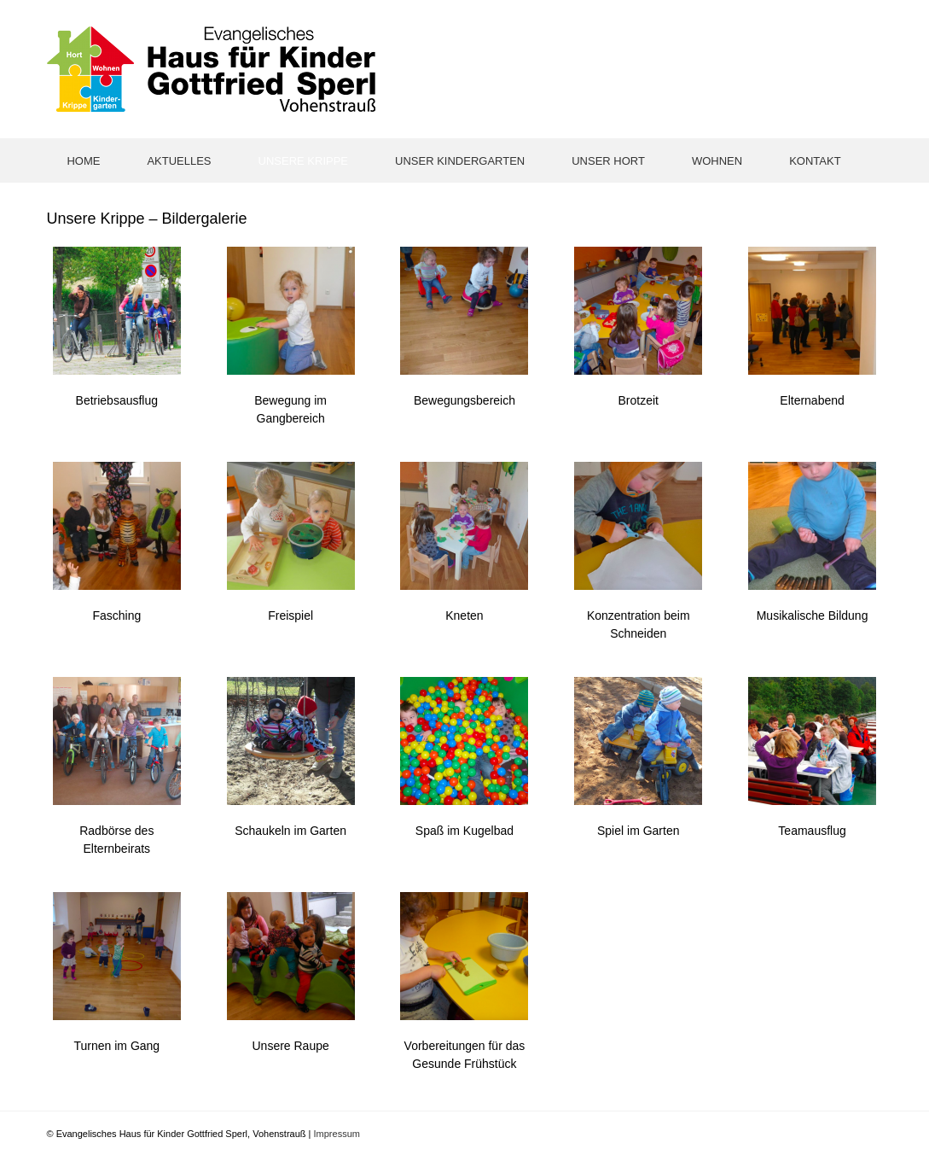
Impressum (337, 1134)
